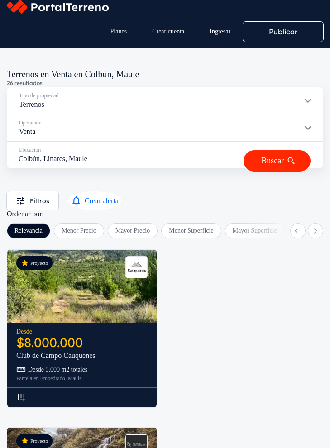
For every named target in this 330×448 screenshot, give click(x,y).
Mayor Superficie (255, 230)
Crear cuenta (168, 31)
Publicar (283, 31)
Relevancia (28, 230)
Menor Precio (79, 230)
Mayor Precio (132, 230)
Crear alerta (95, 200)
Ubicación (30, 150)
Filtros (32, 200)
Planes (118, 31)
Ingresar (220, 31)
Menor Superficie (191, 230)
